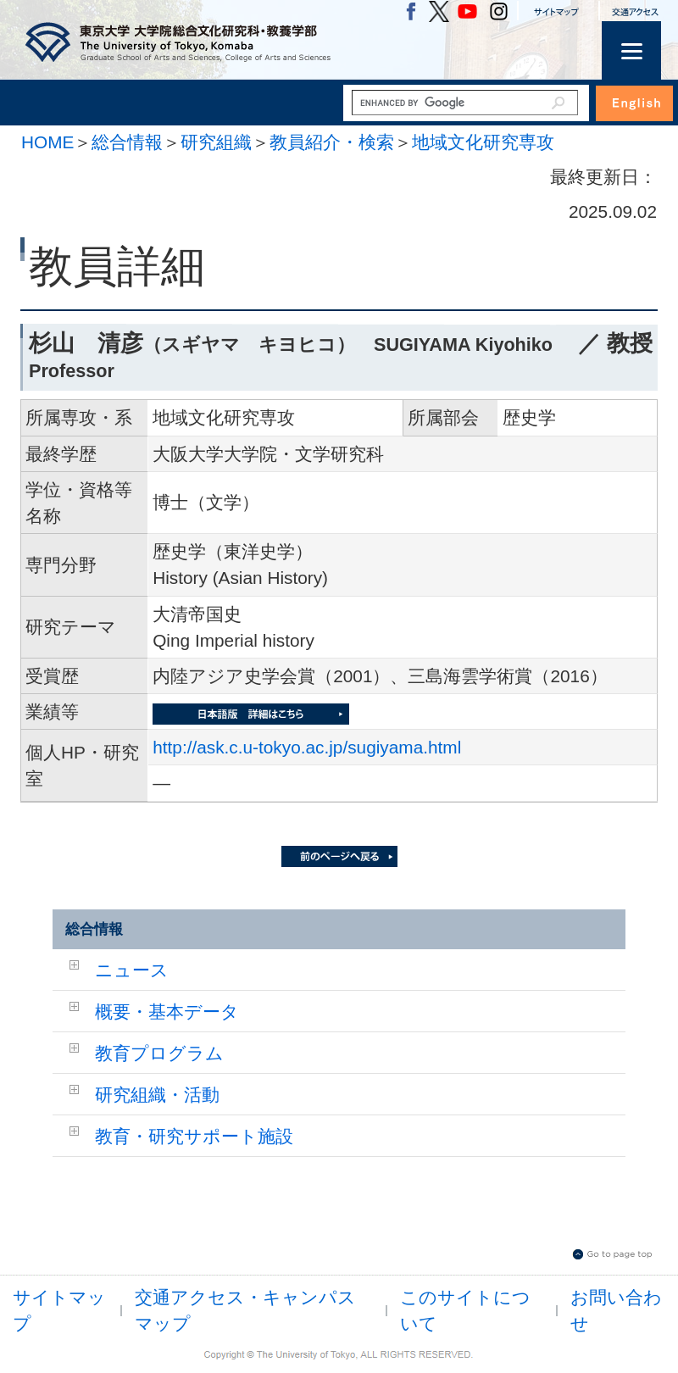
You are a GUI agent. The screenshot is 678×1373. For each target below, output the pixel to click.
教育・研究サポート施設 (194, 1136)
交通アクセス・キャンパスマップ (245, 1310)
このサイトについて (465, 1310)
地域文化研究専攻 (483, 142)
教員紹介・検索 (332, 142)
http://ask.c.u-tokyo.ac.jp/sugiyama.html (307, 747)
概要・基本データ (167, 1011)
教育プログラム (159, 1053)
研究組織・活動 (157, 1094)
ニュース (132, 970)
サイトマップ (59, 1310)
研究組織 (216, 142)
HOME (47, 142)
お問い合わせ (616, 1310)
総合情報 (127, 142)
